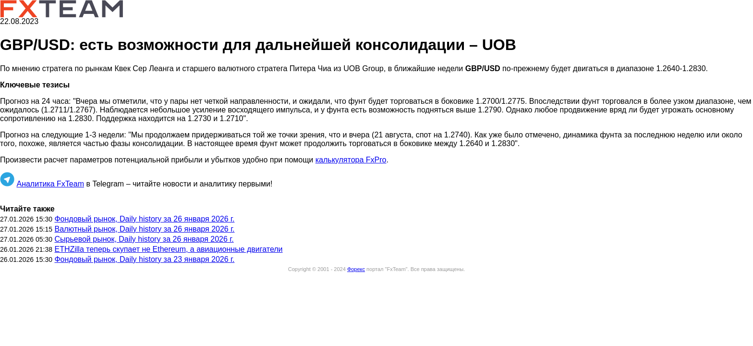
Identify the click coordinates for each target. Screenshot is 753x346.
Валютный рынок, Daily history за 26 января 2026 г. (144, 229)
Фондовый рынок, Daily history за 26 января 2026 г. (144, 219)
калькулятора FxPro (351, 160)
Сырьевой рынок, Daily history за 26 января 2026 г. (143, 239)
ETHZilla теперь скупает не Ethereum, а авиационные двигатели (168, 249)
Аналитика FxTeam (50, 184)
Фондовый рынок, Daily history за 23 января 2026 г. (144, 259)
